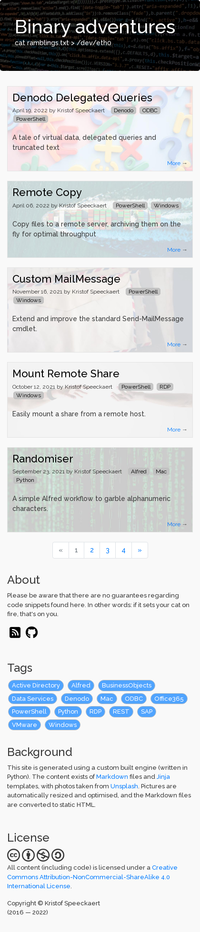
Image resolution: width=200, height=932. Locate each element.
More (173, 163)
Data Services (32, 698)
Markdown (112, 776)
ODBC (134, 698)
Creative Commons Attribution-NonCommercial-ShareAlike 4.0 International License (92, 877)
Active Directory (36, 685)
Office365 (169, 698)
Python (68, 711)
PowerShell (29, 711)
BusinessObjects (126, 685)
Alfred (80, 685)
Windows (63, 724)
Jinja (163, 776)
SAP (146, 711)
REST (121, 711)
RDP (95, 711)
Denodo (77, 698)
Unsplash (124, 786)
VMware (24, 724)
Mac (106, 698)
